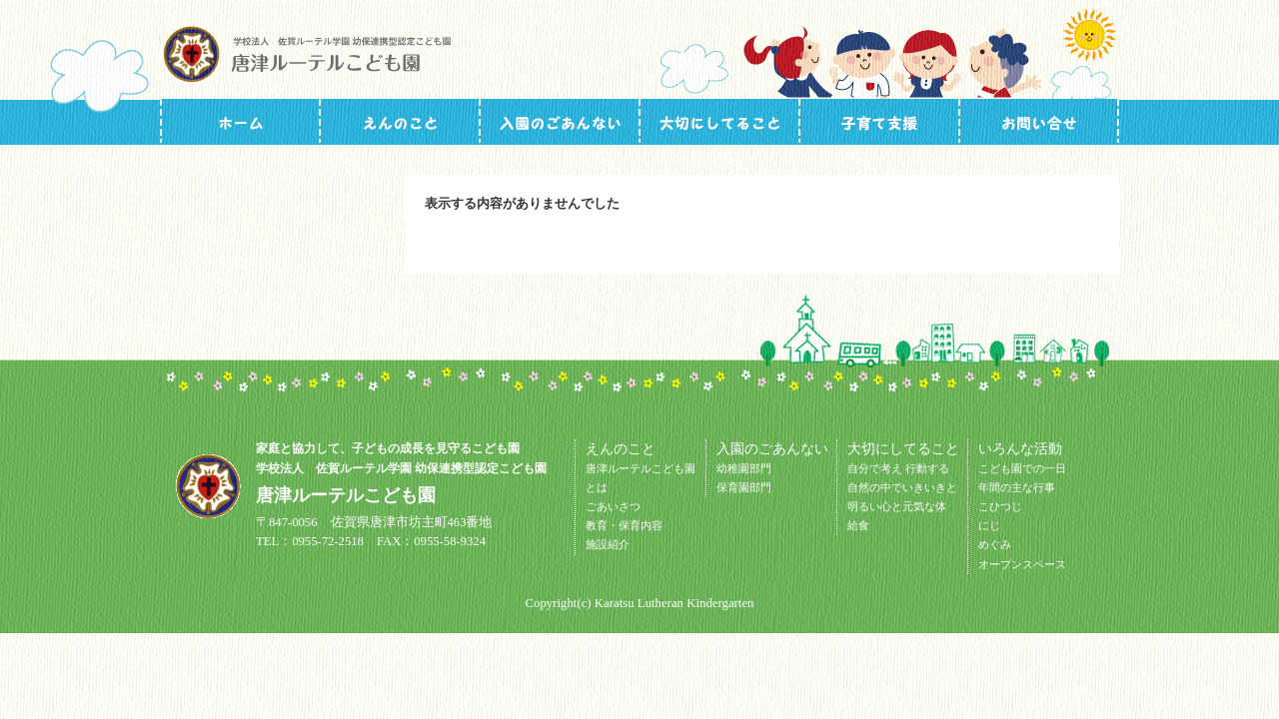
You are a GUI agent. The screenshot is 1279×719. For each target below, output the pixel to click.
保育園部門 (743, 487)
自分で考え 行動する (898, 468)
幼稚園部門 (743, 468)
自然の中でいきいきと (902, 487)
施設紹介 (608, 544)
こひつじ (1000, 506)
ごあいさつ (613, 506)
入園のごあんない (560, 121)
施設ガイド (400, 121)
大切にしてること (719, 121)
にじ (989, 525)
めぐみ (994, 544)
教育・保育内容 (624, 525)
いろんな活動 (879, 121)
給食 (858, 525)
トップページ (240, 121)
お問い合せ (1039, 121)
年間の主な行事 (1016, 487)
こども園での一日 (1022, 468)
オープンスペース (1022, 564)
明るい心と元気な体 (896, 506)
